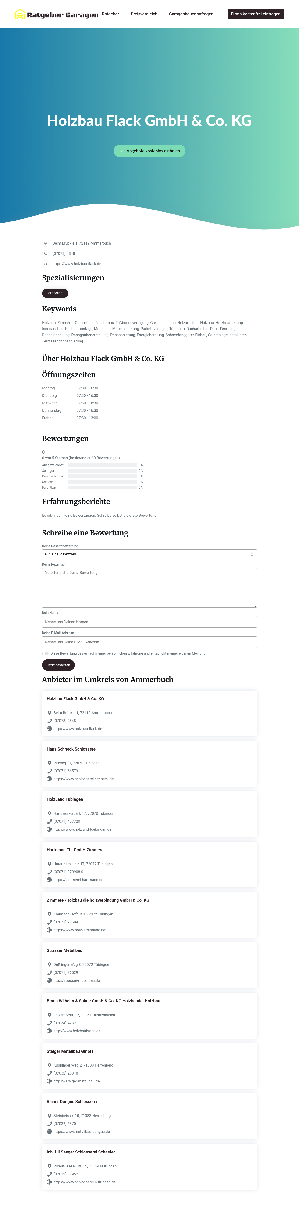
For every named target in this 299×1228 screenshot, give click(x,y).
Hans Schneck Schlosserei (72, 749)
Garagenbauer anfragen (191, 13)
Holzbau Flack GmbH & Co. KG (75, 698)
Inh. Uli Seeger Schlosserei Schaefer (81, 1152)
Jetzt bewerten (58, 665)
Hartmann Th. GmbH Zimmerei (76, 849)
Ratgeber (110, 13)
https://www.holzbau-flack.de (77, 264)
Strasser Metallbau (64, 950)
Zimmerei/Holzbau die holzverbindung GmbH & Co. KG (98, 900)
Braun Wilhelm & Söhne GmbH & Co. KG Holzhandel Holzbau (103, 1000)
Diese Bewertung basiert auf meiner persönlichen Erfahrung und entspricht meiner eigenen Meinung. (128, 653)
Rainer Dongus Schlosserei (72, 1101)
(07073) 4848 (64, 253)
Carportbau (55, 293)
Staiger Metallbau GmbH (70, 1051)
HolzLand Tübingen (65, 799)
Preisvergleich (144, 13)
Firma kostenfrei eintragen (256, 13)
